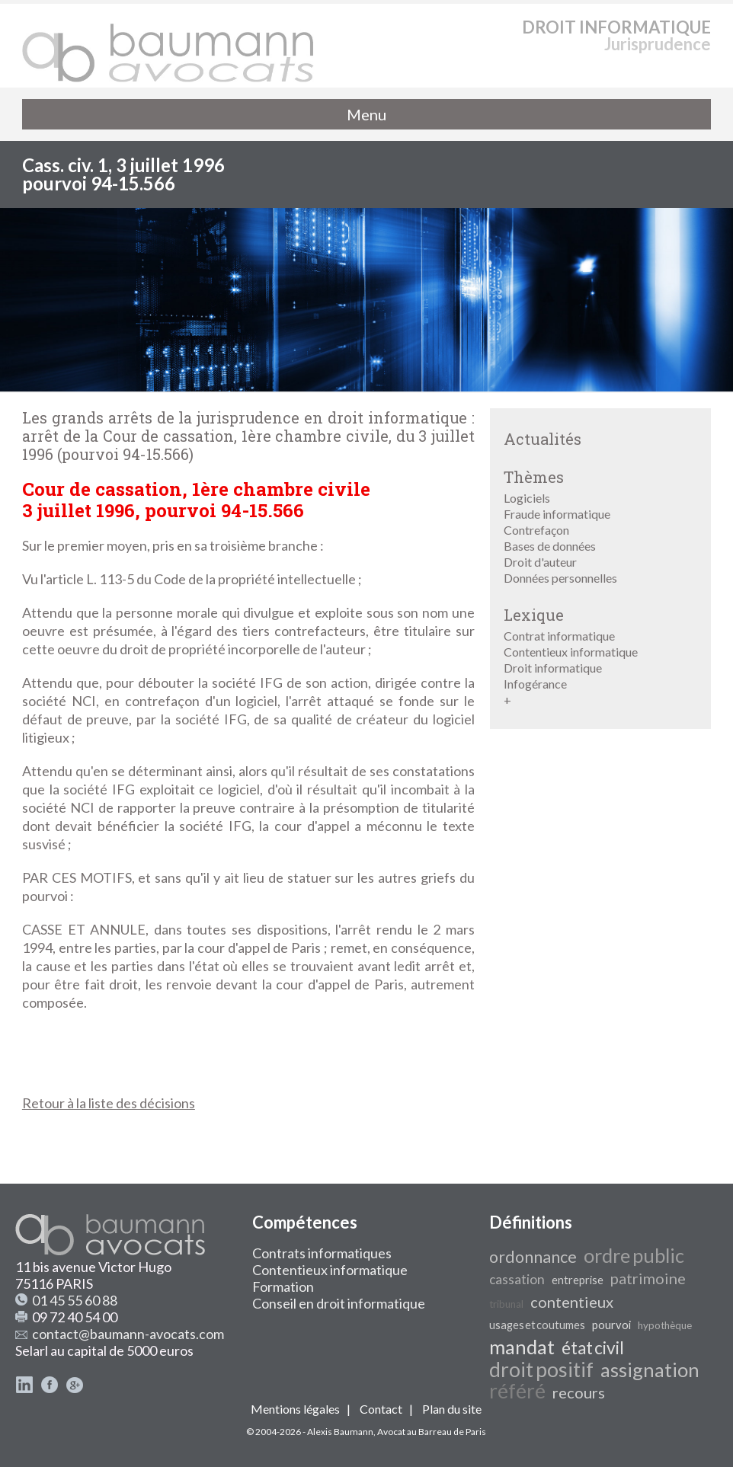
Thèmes (534, 477)
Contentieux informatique (571, 651)
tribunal (506, 1304)
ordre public (634, 1255)
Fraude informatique (557, 514)
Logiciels (527, 498)
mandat (522, 1346)
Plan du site (452, 1408)
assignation (649, 1369)
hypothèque (665, 1325)
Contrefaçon (536, 530)
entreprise (577, 1280)
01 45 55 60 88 (74, 1300)
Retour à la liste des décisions (108, 1103)
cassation (517, 1279)
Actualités (542, 439)
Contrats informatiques (322, 1253)
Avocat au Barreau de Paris (431, 1431)
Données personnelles (560, 577)
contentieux (571, 1302)
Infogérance (535, 683)
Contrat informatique (559, 635)
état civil (593, 1348)
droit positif (541, 1369)
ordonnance (533, 1257)
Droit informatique (553, 667)
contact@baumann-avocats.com (128, 1333)
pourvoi (611, 1324)
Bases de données (550, 546)
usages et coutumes (537, 1324)
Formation (283, 1286)
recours (578, 1392)
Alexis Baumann (340, 1431)
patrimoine (648, 1278)
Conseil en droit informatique (338, 1303)
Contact (381, 1408)
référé (517, 1391)
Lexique (534, 615)
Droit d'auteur (540, 562)
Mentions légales (295, 1408)
